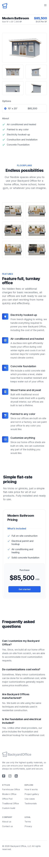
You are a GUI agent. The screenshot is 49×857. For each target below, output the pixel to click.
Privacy (28, 826)
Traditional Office (10, 803)
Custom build (8, 808)
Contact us (7, 826)
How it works (31, 789)
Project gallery (32, 794)
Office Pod (7, 798)
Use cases (30, 798)
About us (6, 821)
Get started (24, 589)
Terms (28, 821)
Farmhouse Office (11, 789)
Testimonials (31, 803)
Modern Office (9, 794)
